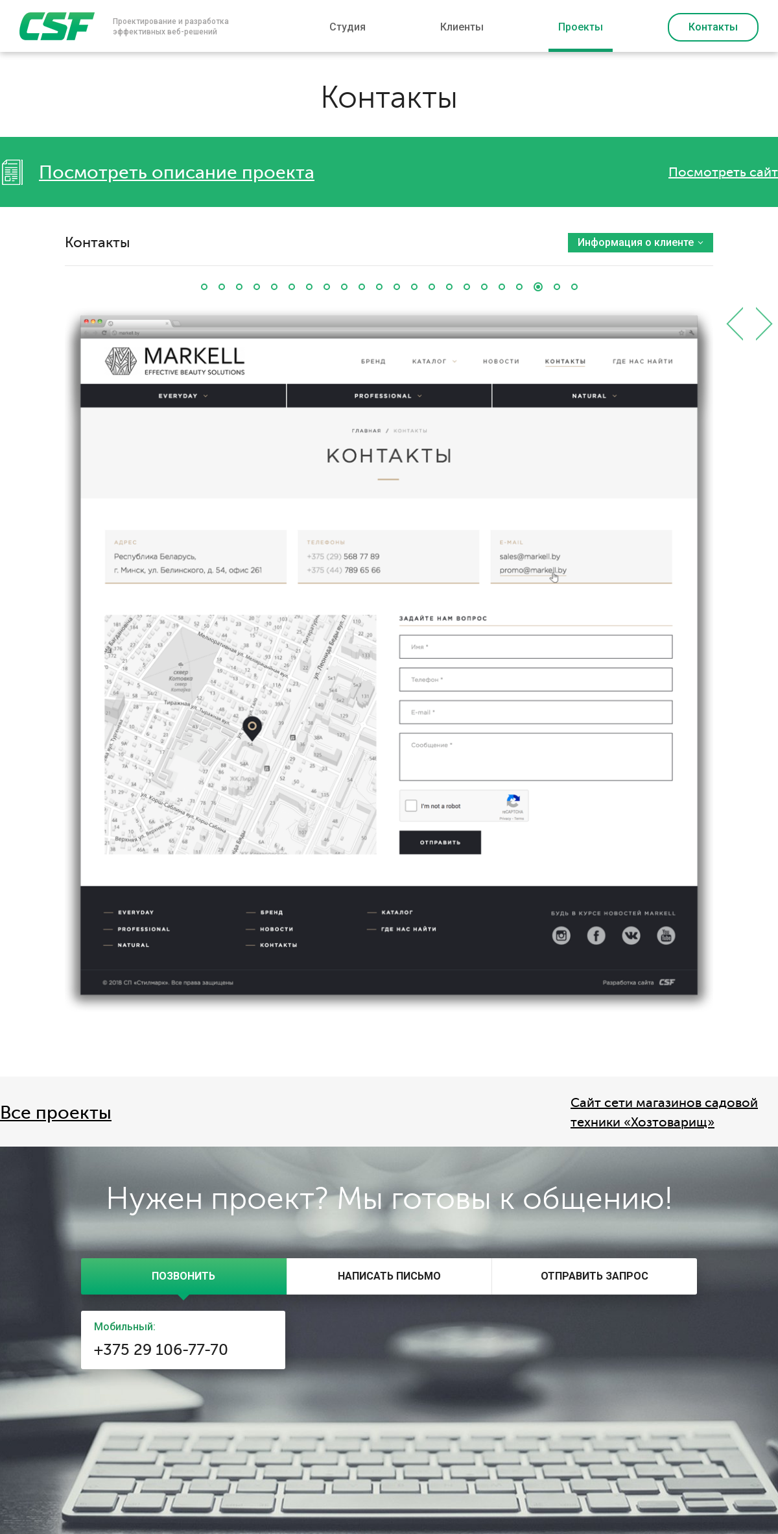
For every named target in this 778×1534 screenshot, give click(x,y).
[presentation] (184, 1276)
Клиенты (462, 27)
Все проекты (56, 1113)
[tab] (184, 1276)
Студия (347, 27)
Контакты (713, 27)
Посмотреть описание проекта (176, 172)
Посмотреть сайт (723, 172)
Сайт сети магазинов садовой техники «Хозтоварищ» (664, 1112)
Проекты (580, 27)
